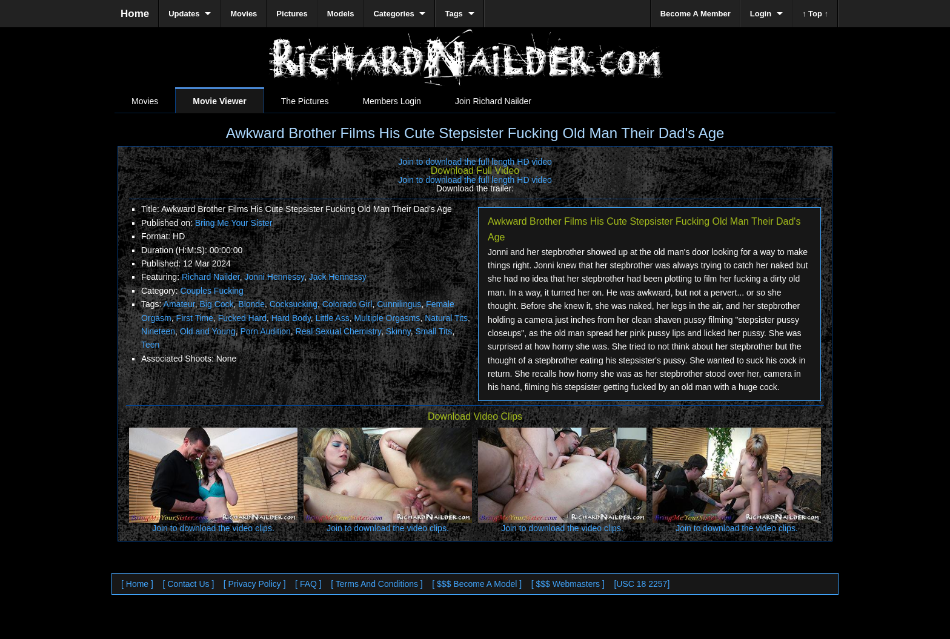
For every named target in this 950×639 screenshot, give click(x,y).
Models (340, 13)
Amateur (179, 304)
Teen (150, 344)
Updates (183, 13)
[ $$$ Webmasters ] (568, 584)
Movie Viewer (219, 101)
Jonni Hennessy (274, 277)
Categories (393, 13)
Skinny (398, 331)
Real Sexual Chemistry (338, 331)
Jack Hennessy (338, 277)
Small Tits (433, 331)
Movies (144, 101)
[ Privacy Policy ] (255, 584)
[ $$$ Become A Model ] (477, 584)
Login (760, 13)
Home (135, 13)
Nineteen (158, 331)
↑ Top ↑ (815, 13)
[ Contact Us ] (188, 584)
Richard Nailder (211, 277)
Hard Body (291, 318)
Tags (453, 13)
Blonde (251, 304)
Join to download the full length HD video (475, 162)
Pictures (291, 13)
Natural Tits (446, 318)
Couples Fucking (212, 291)
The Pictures (305, 101)
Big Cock (217, 304)
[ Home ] (137, 584)
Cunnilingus (399, 304)
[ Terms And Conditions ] (376, 584)
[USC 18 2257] (641, 584)
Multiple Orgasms (387, 318)
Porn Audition (265, 331)
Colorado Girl (347, 304)
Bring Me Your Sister (234, 223)
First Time (194, 318)
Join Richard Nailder (493, 101)
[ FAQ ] (308, 584)
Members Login (391, 101)
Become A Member (695, 13)
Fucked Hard (242, 318)
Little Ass (333, 318)
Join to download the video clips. (213, 528)
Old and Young (208, 331)
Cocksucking (293, 304)
